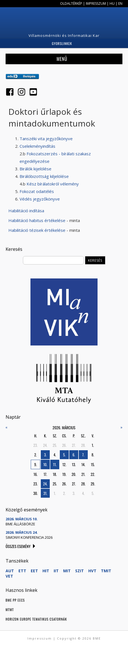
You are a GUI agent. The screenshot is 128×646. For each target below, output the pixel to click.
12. (64, 464)
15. (93, 464)
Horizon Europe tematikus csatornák (36, 619)
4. (55, 454)
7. (83, 454)
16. (35, 474)
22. (93, 474)
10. (45, 464)
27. (74, 445)
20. (74, 474)
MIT (67, 570)
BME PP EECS (15, 600)
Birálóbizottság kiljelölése (44, 176)
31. (45, 493)
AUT (10, 570)
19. (64, 474)
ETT (22, 570)
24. (45, 445)
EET (34, 570)
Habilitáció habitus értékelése (36, 220)
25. (55, 445)
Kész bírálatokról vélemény (53, 184)
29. (93, 484)
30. (35, 493)
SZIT (79, 570)
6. (74, 454)
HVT (92, 570)
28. (83, 445)
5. (64, 454)
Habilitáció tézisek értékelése (36, 230)
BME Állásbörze (20, 523)
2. (35, 454)
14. (83, 464)
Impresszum (96, 3)
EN (120, 3)
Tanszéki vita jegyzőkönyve (46, 138)
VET (9, 576)
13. (74, 464)
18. (55, 474)
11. (54, 464)
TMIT (106, 570)
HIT (45, 570)
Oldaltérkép (71, 3)
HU (112, 3)
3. (45, 454)
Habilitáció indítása (26, 210)
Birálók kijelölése (35, 168)
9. (35, 464)
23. (36, 445)
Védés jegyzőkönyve (40, 199)
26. (64, 445)
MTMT (10, 609)
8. (93, 454)
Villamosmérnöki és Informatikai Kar (64, 35)
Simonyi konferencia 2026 (29, 537)
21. (83, 474)
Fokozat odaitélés (37, 191)
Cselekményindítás (37, 146)
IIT (56, 570)
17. (45, 474)
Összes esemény (18, 546)
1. (93, 445)
